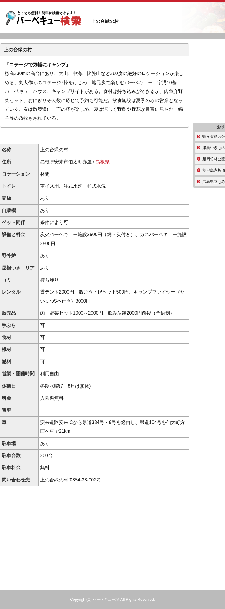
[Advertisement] (94, 135)
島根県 (103, 161)
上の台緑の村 (44, 19)
